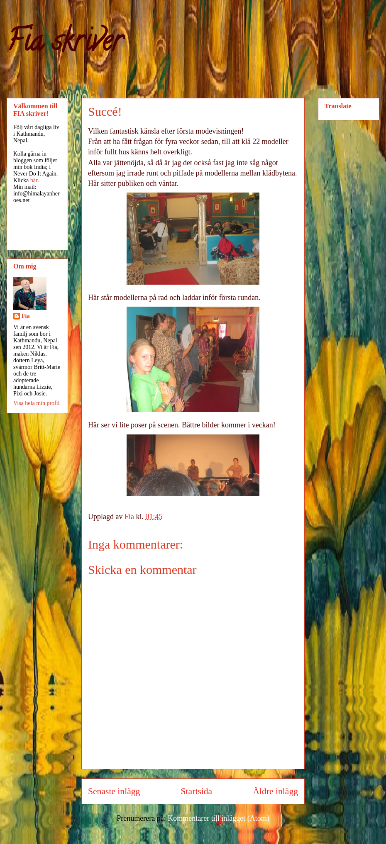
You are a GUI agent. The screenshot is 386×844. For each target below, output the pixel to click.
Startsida (197, 791)
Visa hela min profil (36, 403)
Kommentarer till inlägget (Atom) (218, 818)
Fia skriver (64, 44)
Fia (25, 316)
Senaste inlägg (114, 791)
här (33, 180)
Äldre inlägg (275, 791)
